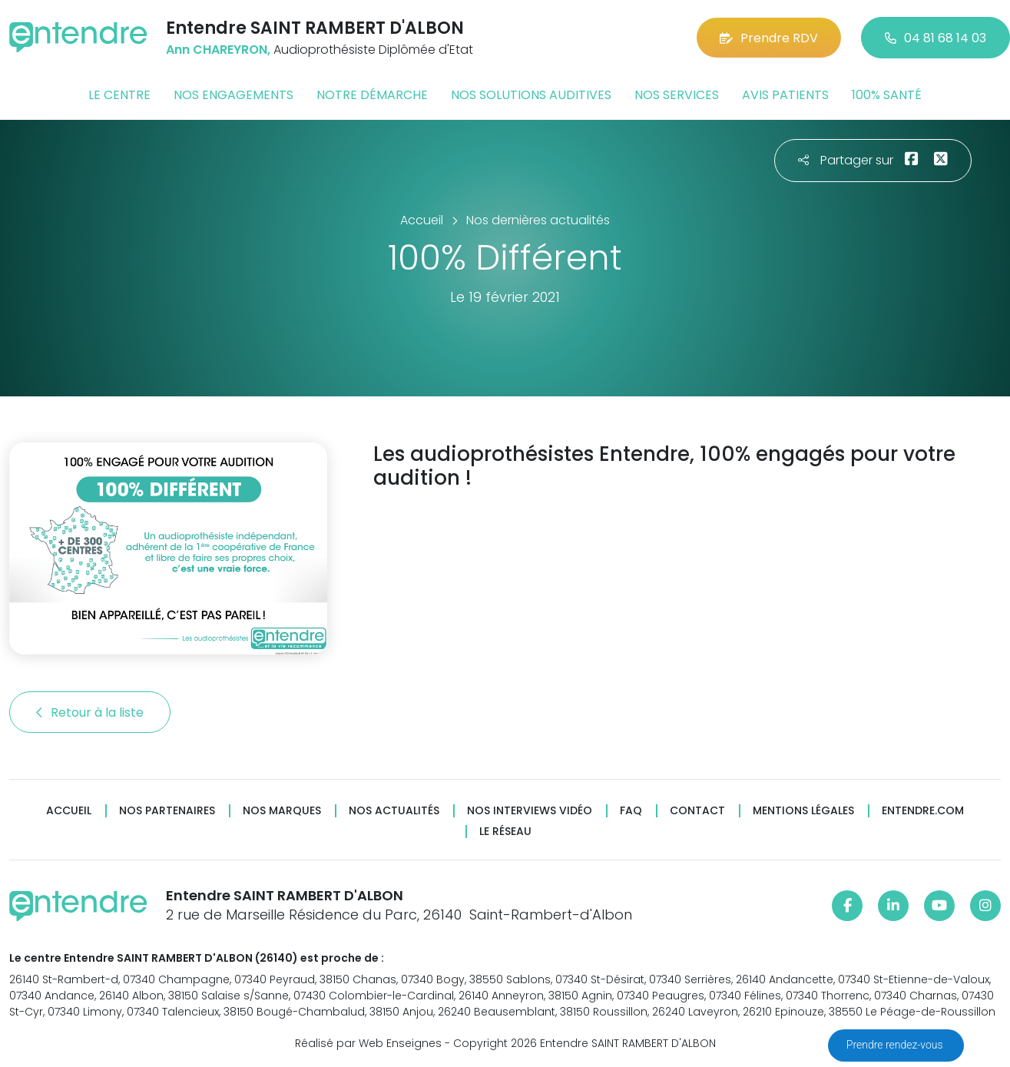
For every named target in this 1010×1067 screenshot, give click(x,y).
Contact (697, 810)
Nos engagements (233, 95)
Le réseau (505, 831)
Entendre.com (923, 810)
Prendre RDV (769, 38)
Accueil (68, 810)
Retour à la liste (90, 712)
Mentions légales (803, 810)
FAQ (631, 810)
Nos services (676, 95)
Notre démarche (372, 95)
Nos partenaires (167, 810)
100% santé (887, 95)
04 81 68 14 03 (935, 38)
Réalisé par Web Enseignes (368, 1043)
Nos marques (282, 810)
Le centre (119, 95)
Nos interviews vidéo (529, 810)
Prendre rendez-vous (895, 1045)
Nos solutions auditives (531, 95)
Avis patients (785, 95)
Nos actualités (394, 810)
